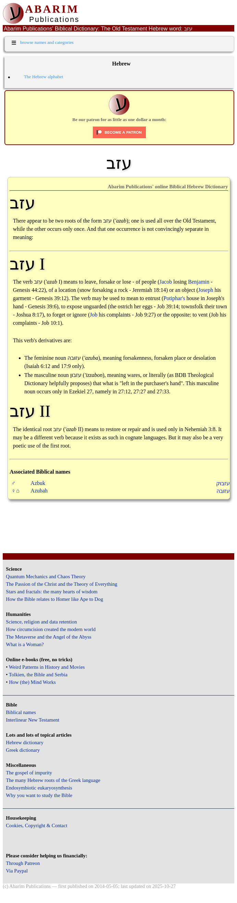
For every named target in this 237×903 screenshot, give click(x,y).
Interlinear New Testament (32, 720)
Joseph (205, 290)
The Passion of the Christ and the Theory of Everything (61, 584)
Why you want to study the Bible (39, 795)
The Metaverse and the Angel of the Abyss (48, 637)
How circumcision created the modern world (51, 629)
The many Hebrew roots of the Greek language (53, 780)
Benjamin (198, 282)
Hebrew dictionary (24, 742)
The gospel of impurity (29, 772)
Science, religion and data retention (41, 622)
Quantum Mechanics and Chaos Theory (46, 576)
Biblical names (21, 712)
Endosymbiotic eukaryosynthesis (39, 788)
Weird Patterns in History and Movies (47, 667)
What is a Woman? (24, 644)
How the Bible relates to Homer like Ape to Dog (54, 599)
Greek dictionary (23, 750)
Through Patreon (23, 863)
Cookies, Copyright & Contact (36, 825)
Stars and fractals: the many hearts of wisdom (51, 591)
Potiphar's (174, 298)
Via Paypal (17, 871)
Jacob (166, 282)
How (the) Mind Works (32, 682)
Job (93, 315)
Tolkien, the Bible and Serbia (38, 674)
